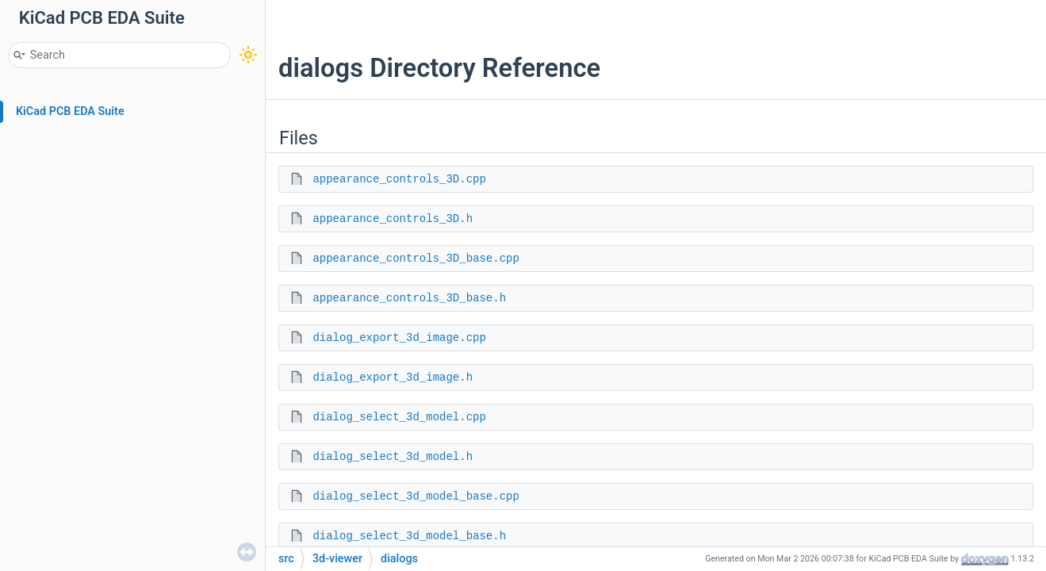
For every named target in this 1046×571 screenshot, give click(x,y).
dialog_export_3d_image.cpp (398, 337)
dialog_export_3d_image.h (392, 377)
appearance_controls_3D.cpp (398, 179)
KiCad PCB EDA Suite (70, 111)
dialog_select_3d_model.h (392, 456)
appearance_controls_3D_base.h (409, 298)
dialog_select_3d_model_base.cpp (415, 496)
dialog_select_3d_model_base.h (409, 536)
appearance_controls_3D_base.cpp (415, 258)
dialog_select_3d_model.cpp (398, 417)
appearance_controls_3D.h (392, 219)
